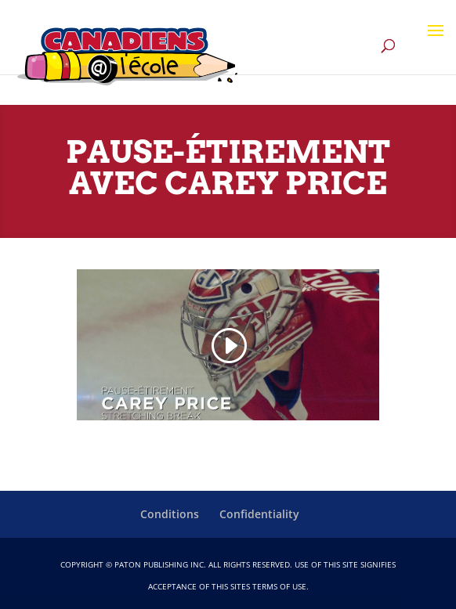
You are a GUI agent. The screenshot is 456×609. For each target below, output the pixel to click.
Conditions (169, 513)
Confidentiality (259, 513)
